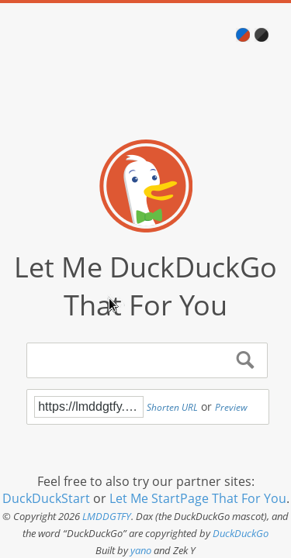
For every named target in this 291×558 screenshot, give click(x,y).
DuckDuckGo (240, 533)
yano (140, 550)
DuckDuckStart (46, 498)
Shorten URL (172, 407)
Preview (231, 407)
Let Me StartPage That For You (197, 498)
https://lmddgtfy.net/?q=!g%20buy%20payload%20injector (89, 407)
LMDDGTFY (106, 516)
